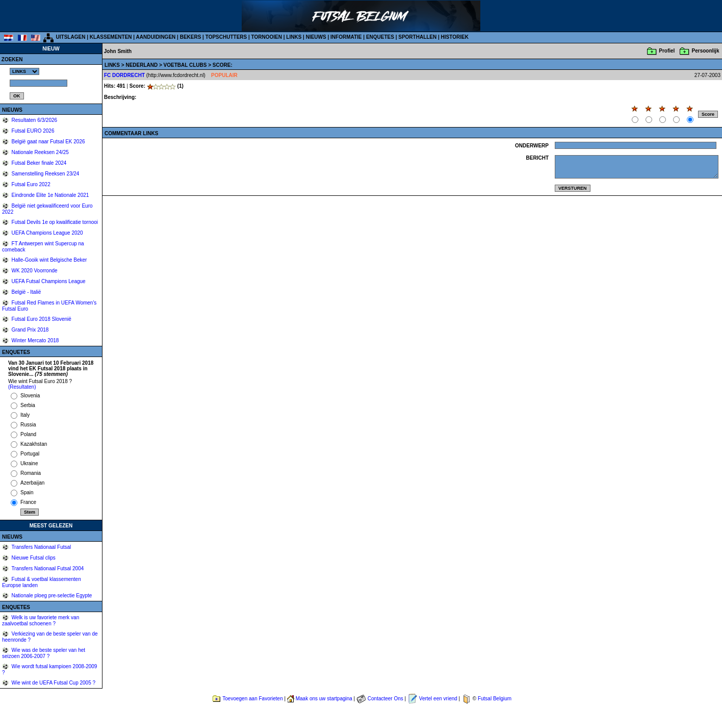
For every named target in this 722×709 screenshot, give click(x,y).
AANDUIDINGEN (156, 37)
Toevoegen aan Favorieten (252, 698)
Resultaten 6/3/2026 (33, 120)
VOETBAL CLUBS (186, 65)
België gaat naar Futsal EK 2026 (47, 141)
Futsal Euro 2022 (30, 184)
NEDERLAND (142, 65)
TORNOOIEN (266, 37)
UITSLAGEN (71, 37)
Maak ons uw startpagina (324, 698)
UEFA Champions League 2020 (46, 233)
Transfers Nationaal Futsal (40, 547)
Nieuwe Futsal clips (33, 558)
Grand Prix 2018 (29, 330)
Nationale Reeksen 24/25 (39, 152)
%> (24, 71)
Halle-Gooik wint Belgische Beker (48, 260)
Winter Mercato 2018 (34, 340)
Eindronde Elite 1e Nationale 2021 (49, 195)
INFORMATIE (346, 37)
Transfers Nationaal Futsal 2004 (47, 568)
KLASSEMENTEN (111, 37)
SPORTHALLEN (417, 37)
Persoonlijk (705, 51)
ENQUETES (380, 37)
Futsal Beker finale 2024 (38, 163)
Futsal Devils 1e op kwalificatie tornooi (54, 222)
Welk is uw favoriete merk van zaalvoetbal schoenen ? (40, 620)
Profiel (667, 51)
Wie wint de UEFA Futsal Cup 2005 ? (52, 683)
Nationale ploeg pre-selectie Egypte (51, 595)
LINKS (293, 37)
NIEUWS (316, 37)
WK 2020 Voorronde (34, 270)
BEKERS (190, 37)
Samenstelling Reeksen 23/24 (45, 173)
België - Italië (25, 292)
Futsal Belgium (494, 698)
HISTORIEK (455, 37)
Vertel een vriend (438, 698)
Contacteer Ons (385, 698)
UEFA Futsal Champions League (48, 281)
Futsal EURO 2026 (32, 131)
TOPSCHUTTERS (226, 37)
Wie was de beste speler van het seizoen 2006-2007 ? (43, 653)
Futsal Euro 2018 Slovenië (40, 319)
